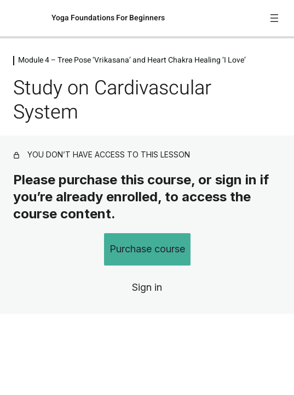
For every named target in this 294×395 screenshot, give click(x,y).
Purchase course (147, 249)
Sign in (147, 287)
